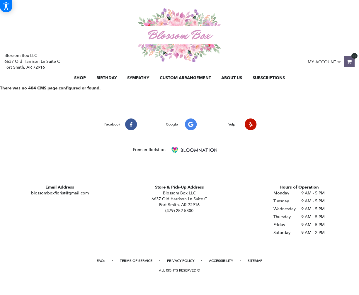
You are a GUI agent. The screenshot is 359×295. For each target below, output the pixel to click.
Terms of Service (136, 260)
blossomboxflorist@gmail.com (60, 193)
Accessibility (221, 260)
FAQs (101, 260)
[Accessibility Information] (6, 6)
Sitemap (255, 260)
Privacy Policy (180, 260)
